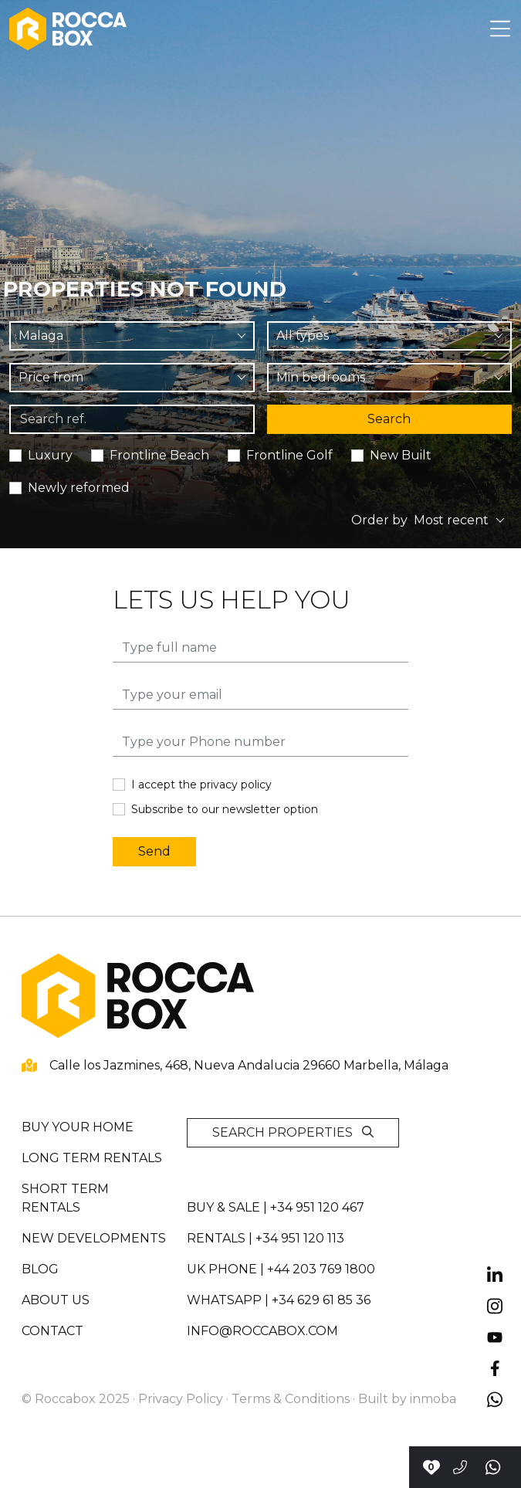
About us (56, 1300)
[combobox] (132, 336)
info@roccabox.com (262, 1331)
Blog (40, 1269)
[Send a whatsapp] (493, 1467)
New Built (400, 455)
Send (154, 851)
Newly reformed (79, 487)
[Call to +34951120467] (460, 1467)
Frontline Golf (289, 455)
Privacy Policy (180, 1398)
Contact (52, 1331)
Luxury (50, 455)
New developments (94, 1238)
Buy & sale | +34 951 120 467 (275, 1207)
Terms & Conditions (291, 1398)
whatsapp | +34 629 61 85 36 (278, 1300)
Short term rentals (65, 1198)
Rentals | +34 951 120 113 (265, 1238)
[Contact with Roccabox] (431, 1467)
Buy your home (78, 1127)
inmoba (433, 1398)
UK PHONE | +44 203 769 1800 (281, 1269)
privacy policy (236, 784)
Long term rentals (92, 1158)
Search (389, 419)
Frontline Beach (159, 455)
